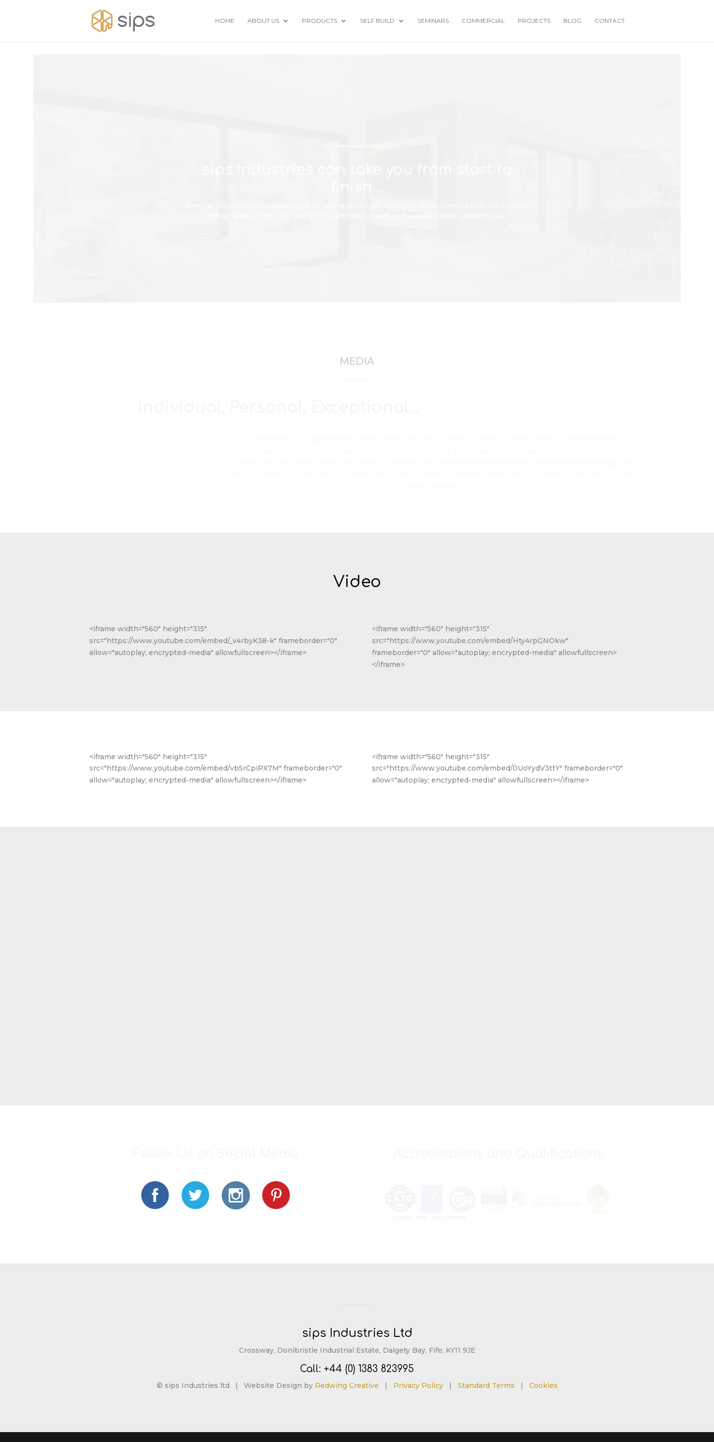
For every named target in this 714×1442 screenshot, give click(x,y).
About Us (263, 20)
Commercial (483, 20)
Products (319, 20)
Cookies (543, 1385)
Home (225, 20)
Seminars (433, 20)
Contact (610, 20)
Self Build (377, 20)
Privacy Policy (418, 1385)
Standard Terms (486, 1385)
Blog (572, 20)
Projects (534, 20)
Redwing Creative (347, 1385)
